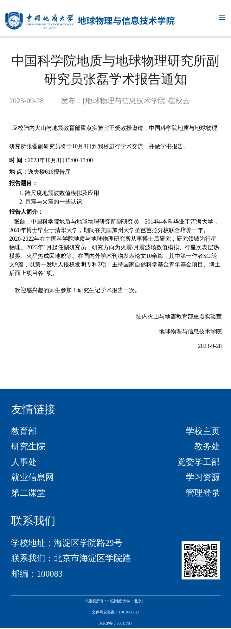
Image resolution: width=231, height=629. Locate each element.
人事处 (24, 462)
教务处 (207, 446)
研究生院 (28, 446)
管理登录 (203, 493)
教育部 (24, 431)
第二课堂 (28, 493)
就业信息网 (32, 477)
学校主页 (203, 431)
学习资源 (203, 477)
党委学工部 (198, 462)
